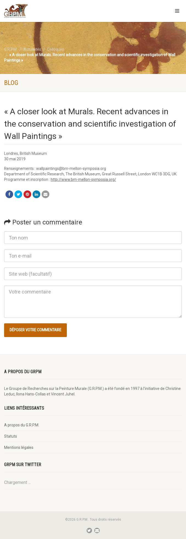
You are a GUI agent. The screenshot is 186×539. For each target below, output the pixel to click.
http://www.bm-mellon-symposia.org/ (83, 179)
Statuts (10, 436)
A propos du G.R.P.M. (21, 425)
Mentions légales (18, 447)
